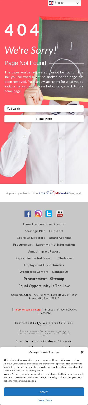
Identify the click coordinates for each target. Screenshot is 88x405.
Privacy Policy (45, 399)
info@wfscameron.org (27, 309)
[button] (82, 352)
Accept (44, 392)
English (56, 3)
